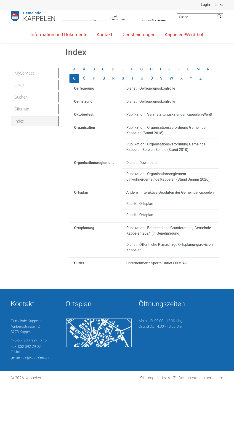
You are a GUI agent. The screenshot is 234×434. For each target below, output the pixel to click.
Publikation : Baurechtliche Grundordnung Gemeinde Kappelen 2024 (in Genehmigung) (168, 280)
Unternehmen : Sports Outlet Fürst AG (156, 312)
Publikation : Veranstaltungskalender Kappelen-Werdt (169, 164)
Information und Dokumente (58, 34)
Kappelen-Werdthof (184, 34)
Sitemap (22, 158)
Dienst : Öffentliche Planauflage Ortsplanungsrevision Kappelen (169, 297)
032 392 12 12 (35, 390)
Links (219, 5)
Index (27, 171)
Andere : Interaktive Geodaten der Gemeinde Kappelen (170, 242)
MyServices (25, 122)
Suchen (21, 146)
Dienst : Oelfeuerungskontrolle (150, 138)
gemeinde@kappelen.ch (30, 407)
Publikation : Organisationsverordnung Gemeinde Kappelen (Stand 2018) (166, 180)
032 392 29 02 (29, 396)
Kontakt (104, 34)
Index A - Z (166, 427)
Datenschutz (189, 427)
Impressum (213, 427)
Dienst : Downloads (142, 212)
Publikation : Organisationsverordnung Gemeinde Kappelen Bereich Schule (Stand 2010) (166, 196)
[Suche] (196, 16)
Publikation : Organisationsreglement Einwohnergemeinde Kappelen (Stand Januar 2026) (168, 226)
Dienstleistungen (139, 34)
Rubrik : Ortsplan (139, 253)
